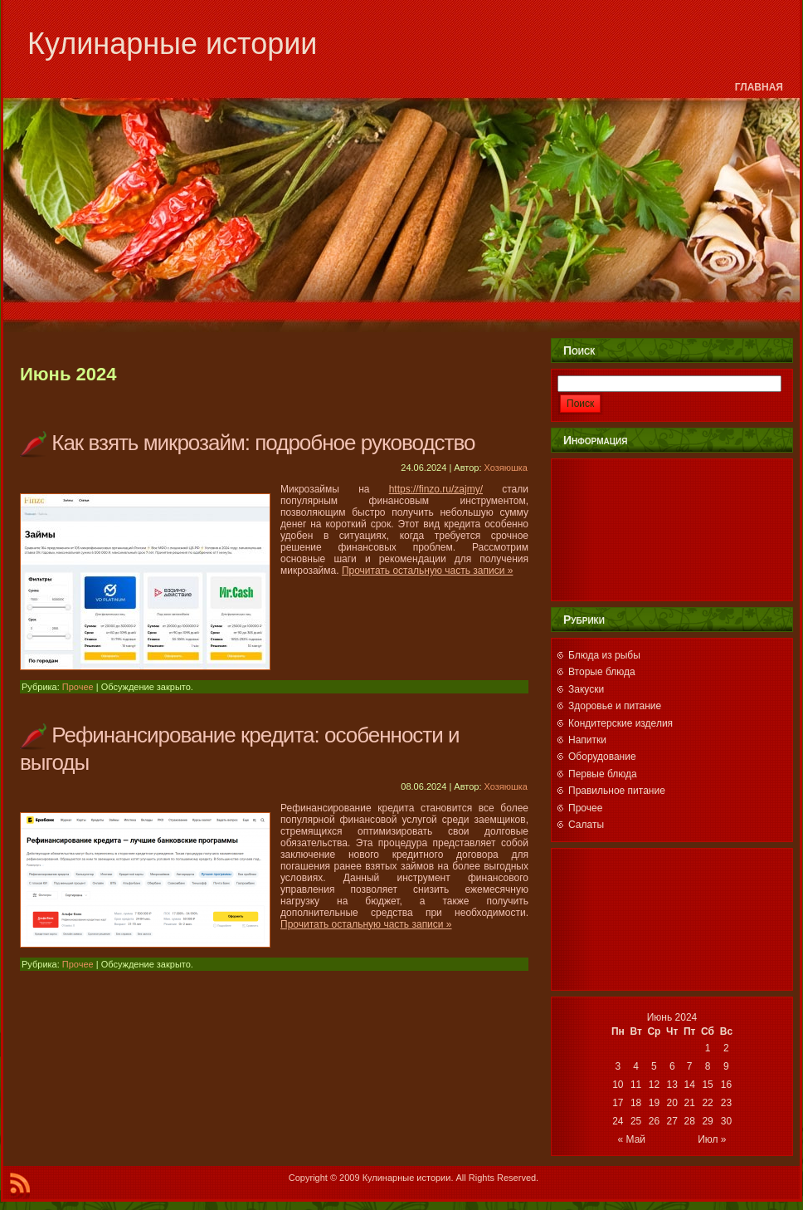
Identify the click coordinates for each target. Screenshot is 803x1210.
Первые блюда (602, 774)
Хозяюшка (506, 468)
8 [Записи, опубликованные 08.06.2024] (708, 1066)
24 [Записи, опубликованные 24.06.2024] (617, 1121)
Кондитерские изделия (620, 723)
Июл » (712, 1139)
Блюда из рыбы (604, 655)
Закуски (586, 689)
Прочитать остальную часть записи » (427, 570)
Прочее (78, 687)
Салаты (586, 824)
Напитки (587, 740)
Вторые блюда (601, 672)
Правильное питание (616, 790)
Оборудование (602, 756)
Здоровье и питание (614, 706)
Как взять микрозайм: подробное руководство (262, 442)
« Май (632, 1139)
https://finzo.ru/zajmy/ (436, 489)
